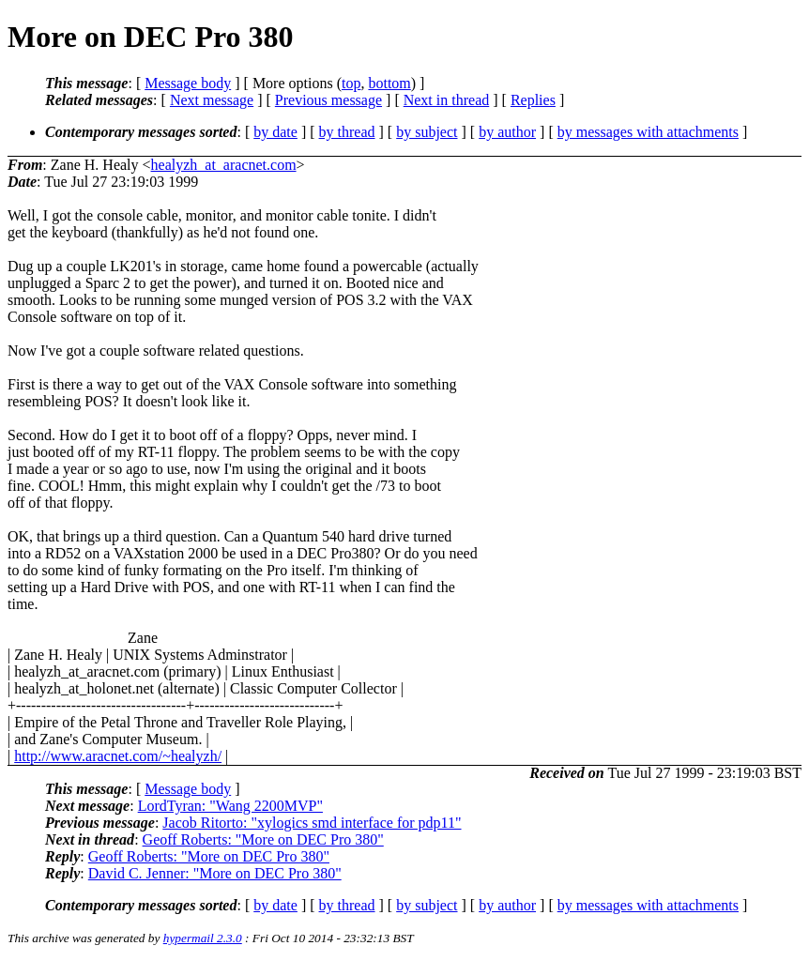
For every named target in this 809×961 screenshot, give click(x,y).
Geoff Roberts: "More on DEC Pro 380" (263, 839)
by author (507, 132)
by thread (347, 132)
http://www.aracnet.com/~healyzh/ (117, 756)
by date (275, 132)
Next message (211, 100)
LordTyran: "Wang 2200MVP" (230, 806)
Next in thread (447, 100)
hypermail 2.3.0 (202, 938)
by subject (426, 132)
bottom (389, 83)
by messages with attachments (648, 132)
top (351, 83)
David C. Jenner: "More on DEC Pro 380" (215, 873)
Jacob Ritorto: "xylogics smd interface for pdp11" (311, 823)
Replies (533, 100)
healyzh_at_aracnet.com (224, 165)
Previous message (328, 100)
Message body (188, 83)
